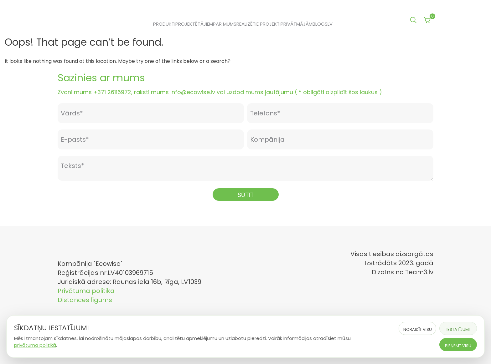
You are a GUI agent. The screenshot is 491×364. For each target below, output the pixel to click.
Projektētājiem (194, 24)
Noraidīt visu (417, 329)
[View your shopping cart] (427, 20)
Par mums (224, 24)
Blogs (320, 24)
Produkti (164, 24)
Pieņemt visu (458, 346)
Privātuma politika (86, 290)
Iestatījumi (458, 329)
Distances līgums (85, 300)
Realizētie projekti (258, 24)
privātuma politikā (35, 345)
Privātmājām (297, 24)
